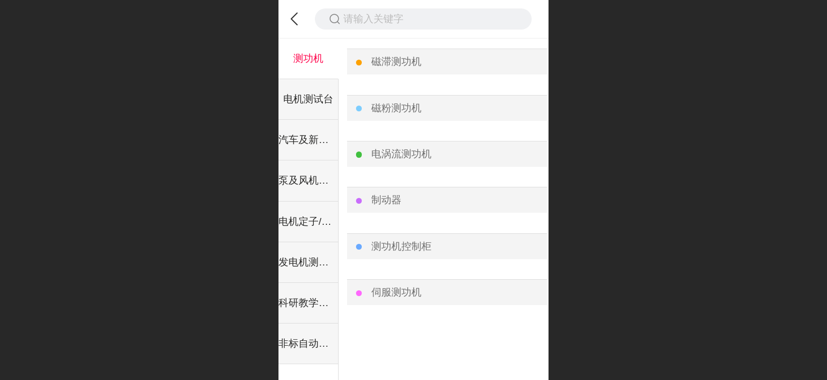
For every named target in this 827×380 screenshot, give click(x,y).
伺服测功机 (396, 292)
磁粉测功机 (396, 107)
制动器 (386, 199)
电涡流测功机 (401, 153)
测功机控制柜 (401, 246)
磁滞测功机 (396, 61)
